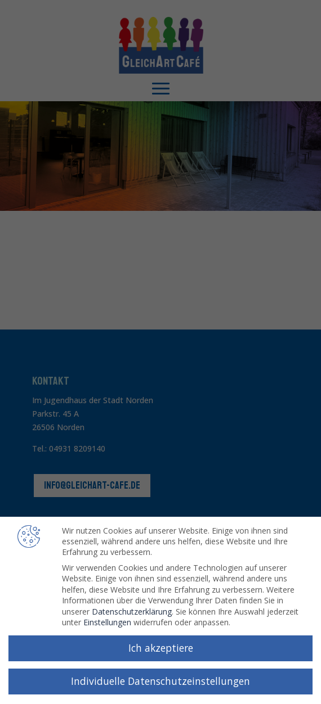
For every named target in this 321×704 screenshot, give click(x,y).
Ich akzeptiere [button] (160, 645)
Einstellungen (107, 620)
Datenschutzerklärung (132, 608)
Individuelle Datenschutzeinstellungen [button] (160, 678)
